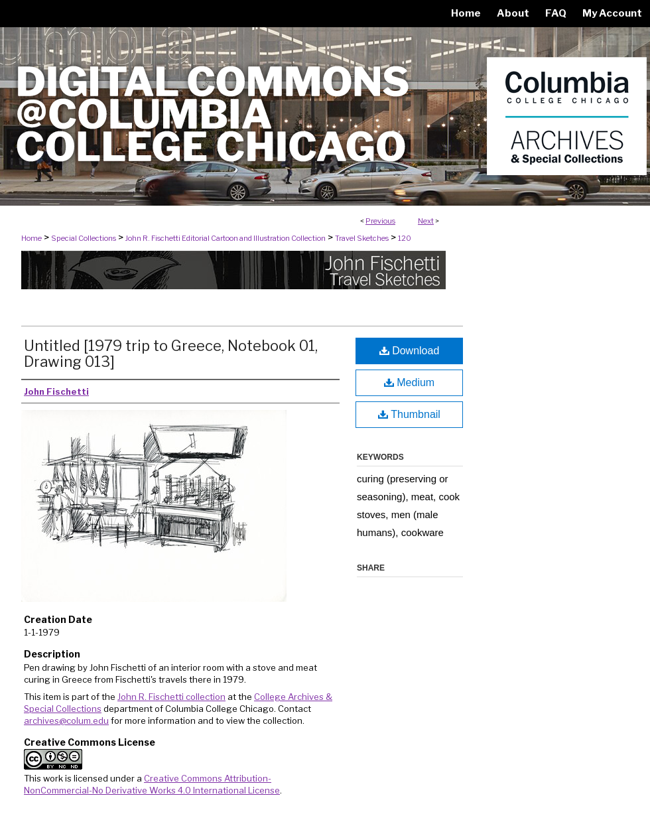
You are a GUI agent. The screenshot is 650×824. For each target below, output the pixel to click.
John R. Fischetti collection (171, 696)
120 (404, 238)
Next (426, 221)
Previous (380, 221)
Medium (409, 382)
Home (31, 238)
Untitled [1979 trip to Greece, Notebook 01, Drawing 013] (171, 353)
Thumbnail (409, 414)
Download (409, 350)
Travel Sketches (362, 238)
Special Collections (83, 238)
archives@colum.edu (66, 720)
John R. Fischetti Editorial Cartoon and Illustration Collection (225, 238)
